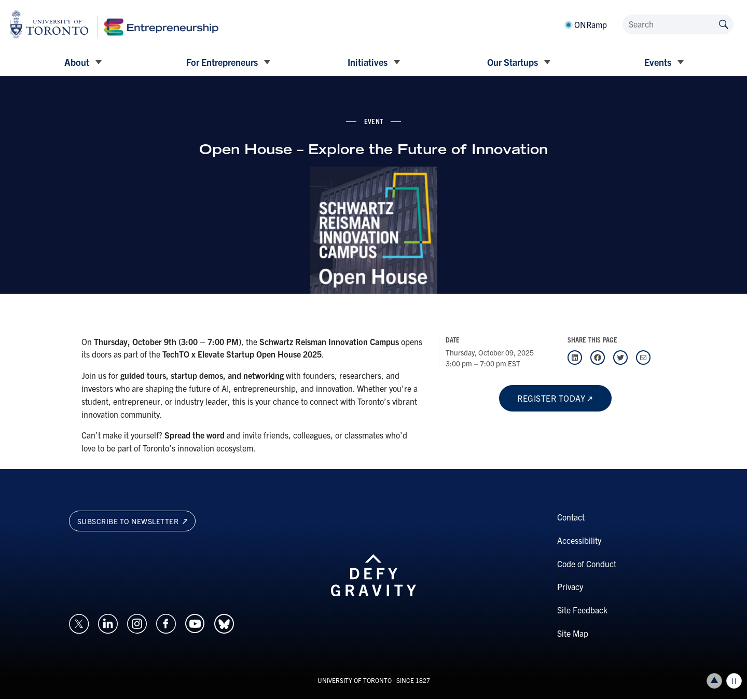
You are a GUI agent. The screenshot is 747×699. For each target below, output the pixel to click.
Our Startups (512, 62)
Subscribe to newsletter (132, 521)
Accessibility (579, 540)
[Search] (678, 24)
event (373, 121)
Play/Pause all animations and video (734, 681)
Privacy (570, 586)
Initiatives (368, 62)
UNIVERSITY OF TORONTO (354, 680)
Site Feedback (582, 610)
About (76, 62)
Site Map (572, 633)
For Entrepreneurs (222, 62)
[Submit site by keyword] (724, 23)
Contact (571, 517)
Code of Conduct (586, 563)
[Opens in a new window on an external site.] (79, 622)
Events (657, 62)
